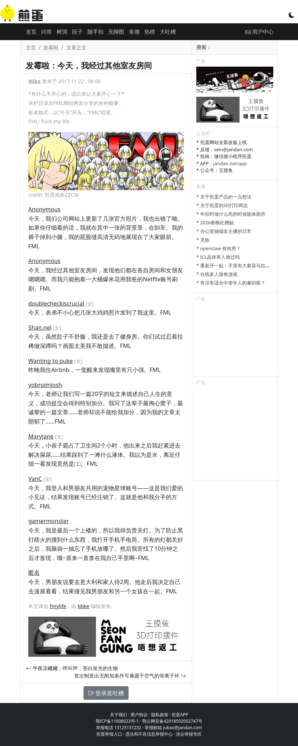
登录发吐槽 (106, 693)
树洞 (62, 31)
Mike (34, 81)
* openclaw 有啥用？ (218, 248)
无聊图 (116, 31)
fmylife (58, 606)
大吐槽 (168, 31)
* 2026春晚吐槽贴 (215, 222)
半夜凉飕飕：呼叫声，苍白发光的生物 (72, 668)
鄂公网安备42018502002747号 (172, 721)
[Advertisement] (235, 340)
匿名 (34, 573)
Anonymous (44, 209)
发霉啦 (50, 47)
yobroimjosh (45, 385)
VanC (35, 479)
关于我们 (118, 715)
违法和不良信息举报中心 (149, 734)
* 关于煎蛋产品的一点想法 (223, 196)
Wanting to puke (50, 361)
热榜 (149, 31)
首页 (31, 31)
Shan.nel (40, 327)
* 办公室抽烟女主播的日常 (223, 231)
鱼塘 (134, 31)
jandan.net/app (230, 163)
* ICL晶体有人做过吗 (218, 257)
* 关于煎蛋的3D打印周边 (222, 205)
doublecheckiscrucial (56, 303)
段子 (77, 31)
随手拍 (95, 31)
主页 (31, 47)
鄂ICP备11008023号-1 (117, 721)
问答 (46, 31)
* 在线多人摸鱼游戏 (216, 274)
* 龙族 (203, 239)
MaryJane (41, 436)
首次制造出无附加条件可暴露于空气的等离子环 (130, 675)
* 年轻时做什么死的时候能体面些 (230, 214)
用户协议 (139, 715)
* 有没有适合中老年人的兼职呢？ (230, 282)
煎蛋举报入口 (109, 734)
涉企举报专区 (189, 734)
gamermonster (48, 521)
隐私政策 (159, 715)
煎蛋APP (180, 715)
